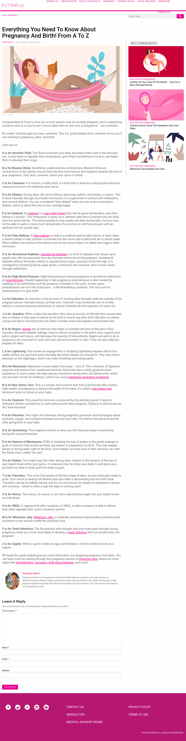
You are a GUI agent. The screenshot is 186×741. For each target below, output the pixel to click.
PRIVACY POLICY (139, 707)
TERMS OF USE (138, 714)
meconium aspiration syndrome (88, 377)
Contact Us (164, 12)
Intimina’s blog (88, 559)
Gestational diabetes (54, 254)
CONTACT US (75, 707)
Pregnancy (13, 15)
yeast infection (77, 532)
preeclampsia (14, 280)
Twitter (17, 707)
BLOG (4, 15)
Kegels (26, 329)
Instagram (36, 707)
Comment (9, 611)
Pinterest (27, 707)
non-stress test (102, 388)
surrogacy (41, 562)
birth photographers (61, 562)
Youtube (46, 707)
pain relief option (55, 213)
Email (5, 659)
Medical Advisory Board (85, 722)
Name (5, 647)
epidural (33, 213)
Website (5, 670)
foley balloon (41, 235)
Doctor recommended (142, 79)
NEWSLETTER (76, 714)
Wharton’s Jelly (44, 517)
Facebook (8, 707)
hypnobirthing (24, 562)
